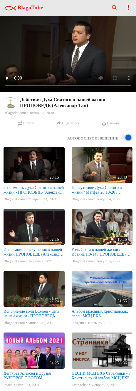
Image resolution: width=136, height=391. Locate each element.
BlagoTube (23, 7)
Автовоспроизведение (99, 137)
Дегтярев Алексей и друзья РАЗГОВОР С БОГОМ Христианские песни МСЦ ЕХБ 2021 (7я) (31, 375)
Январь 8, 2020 (42, 113)
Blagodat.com (15, 113)
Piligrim (78, 323)
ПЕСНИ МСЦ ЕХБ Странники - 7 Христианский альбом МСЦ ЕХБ (101, 375)
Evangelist (80, 385)
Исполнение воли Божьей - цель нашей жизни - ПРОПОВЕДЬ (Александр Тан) (32, 313)
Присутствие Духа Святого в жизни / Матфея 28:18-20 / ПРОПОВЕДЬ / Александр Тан (99, 190)
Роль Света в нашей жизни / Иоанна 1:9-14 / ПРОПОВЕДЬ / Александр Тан (99, 252)
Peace (8, 385)
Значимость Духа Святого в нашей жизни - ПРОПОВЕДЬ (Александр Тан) (34, 190)
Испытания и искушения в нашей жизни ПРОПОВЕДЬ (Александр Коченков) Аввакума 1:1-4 (33, 252)
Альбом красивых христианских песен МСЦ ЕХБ (100, 313)
